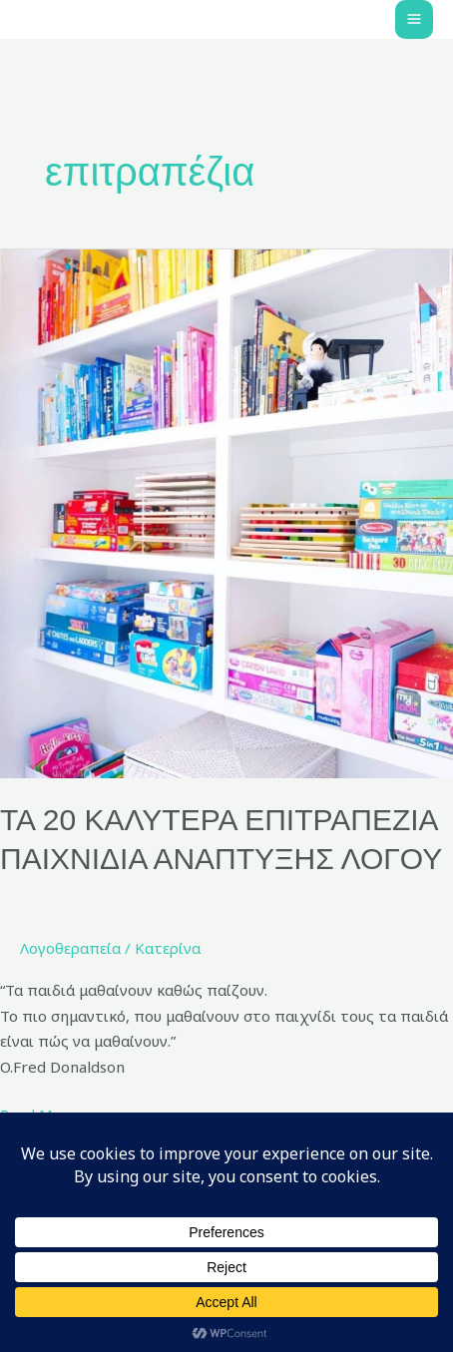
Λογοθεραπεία (70, 948)
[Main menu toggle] (414, 19)
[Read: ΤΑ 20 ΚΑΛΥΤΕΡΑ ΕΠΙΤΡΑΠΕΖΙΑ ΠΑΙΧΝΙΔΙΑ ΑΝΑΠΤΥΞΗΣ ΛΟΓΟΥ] (226, 512)
